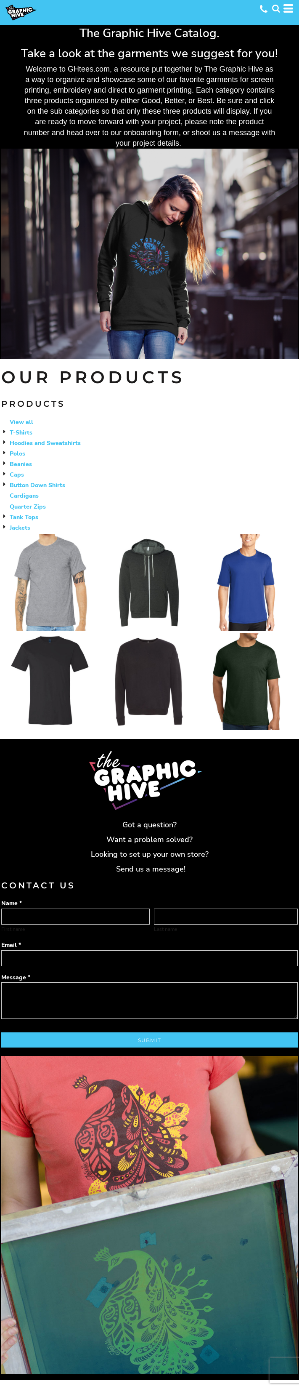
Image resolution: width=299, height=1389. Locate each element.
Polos (17, 454)
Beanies (21, 464)
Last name (165, 929)
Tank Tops (24, 517)
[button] (276, 8)
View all (21, 422)
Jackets (20, 528)
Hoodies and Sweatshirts (45, 443)
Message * (15, 977)
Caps (17, 475)
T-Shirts (21, 433)
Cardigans (24, 496)
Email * (11, 945)
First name (13, 929)
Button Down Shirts (37, 485)
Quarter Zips (28, 507)
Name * (11, 903)
